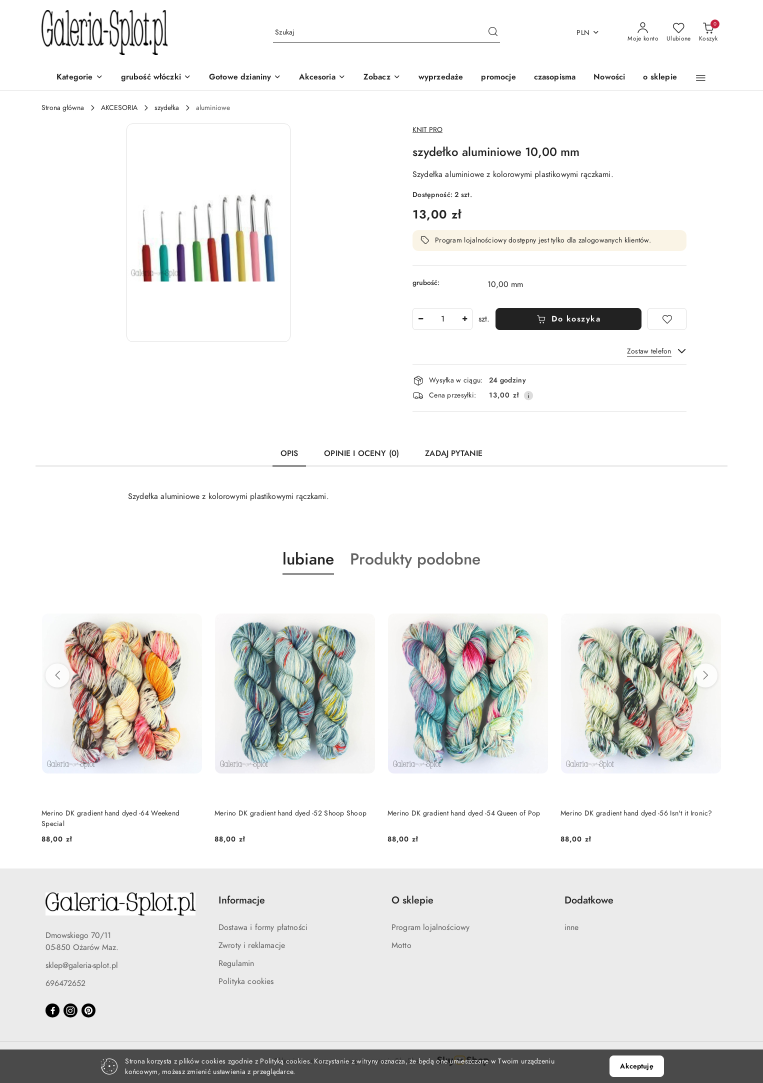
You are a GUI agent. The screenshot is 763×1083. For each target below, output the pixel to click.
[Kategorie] (79, 77)
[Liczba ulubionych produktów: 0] (678, 32)
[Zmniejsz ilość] (420, 319)
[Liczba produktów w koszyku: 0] (708, 32)
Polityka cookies (246, 981)
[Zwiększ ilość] (464, 319)
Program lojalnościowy (431, 927)
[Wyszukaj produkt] (386, 32)
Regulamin (236, 963)
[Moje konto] (643, 32)
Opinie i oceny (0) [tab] (361, 453)
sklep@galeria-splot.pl (82, 965)
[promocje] (498, 77)
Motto (402, 945)
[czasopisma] (555, 77)
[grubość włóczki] (156, 77)
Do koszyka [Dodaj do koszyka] (568, 319)
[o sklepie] (659, 77)
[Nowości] (609, 77)
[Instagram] (71, 1011)
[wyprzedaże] (441, 77)
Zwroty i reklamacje (251, 945)
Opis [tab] (289, 453)
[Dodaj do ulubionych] (667, 319)
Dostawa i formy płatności (263, 927)
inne (571, 927)
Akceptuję (636, 1066)
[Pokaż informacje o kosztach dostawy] (528, 395)
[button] (382, 77)
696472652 (66, 983)
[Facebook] (53, 1011)
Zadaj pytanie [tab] (453, 453)
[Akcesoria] (322, 77)
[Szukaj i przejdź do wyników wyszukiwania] (493, 32)
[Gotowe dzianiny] (245, 77)
